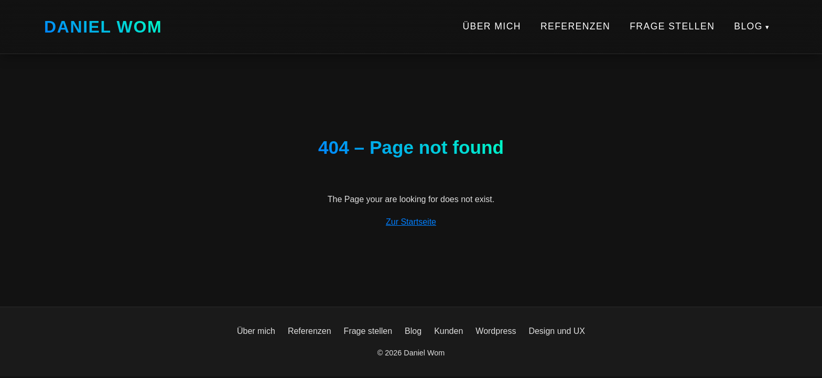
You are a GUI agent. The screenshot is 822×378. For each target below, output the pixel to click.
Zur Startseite (411, 221)
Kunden (448, 331)
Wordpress (495, 331)
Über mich (491, 26)
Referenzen (575, 26)
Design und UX (556, 331)
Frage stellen (672, 26)
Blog (748, 26)
